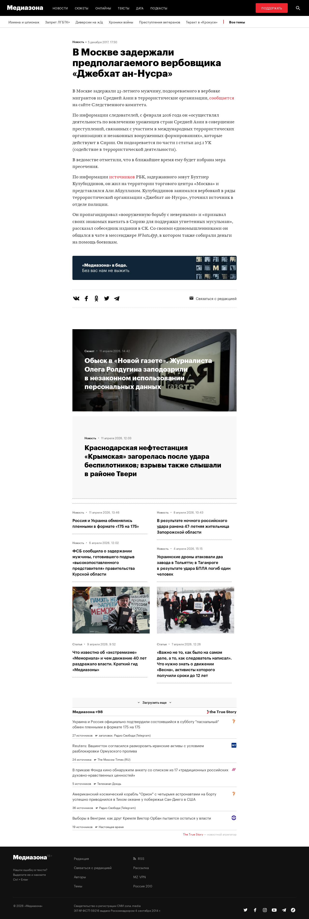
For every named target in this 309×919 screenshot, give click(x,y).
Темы (78, 885)
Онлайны (103, 8)
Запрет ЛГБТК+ (57, 21)
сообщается (221, 98)
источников (122, 177)
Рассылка (141, 867)
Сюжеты (82, 8)
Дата (139, 8)
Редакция (81, 858)
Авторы (80, 876)
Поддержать (271, 8)
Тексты (123, 8)
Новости (60, 8)
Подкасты (159, 8)
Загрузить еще (154, 702)
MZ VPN (139, 876)
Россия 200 (142, 885)
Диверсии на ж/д (89, 21)
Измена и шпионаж (23, 21)
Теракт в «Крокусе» (202, 21)
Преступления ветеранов (159, 21)
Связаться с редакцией (213, 298)
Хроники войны (121, 21)
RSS (138, 858)
